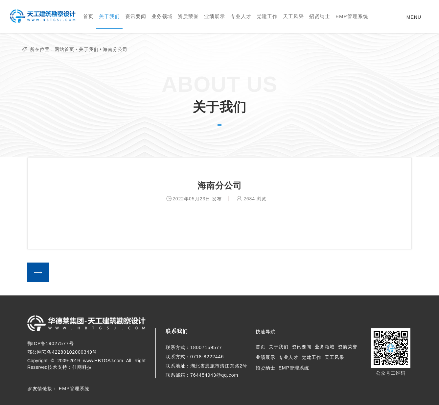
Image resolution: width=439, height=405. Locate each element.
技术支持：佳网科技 (70, 367)
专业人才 (240, 16)
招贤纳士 (319, 16)
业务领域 (162, 16)
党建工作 (267, 16)
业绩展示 (214, 16)
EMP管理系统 (351, 16)
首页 (88, 16)
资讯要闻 (135, 16)
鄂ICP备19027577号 (50, 343)
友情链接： (45, 388)
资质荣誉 (188, 16)
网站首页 (64, 49)
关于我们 (109, 16)
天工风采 (293, 16)
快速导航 (265, 331)
